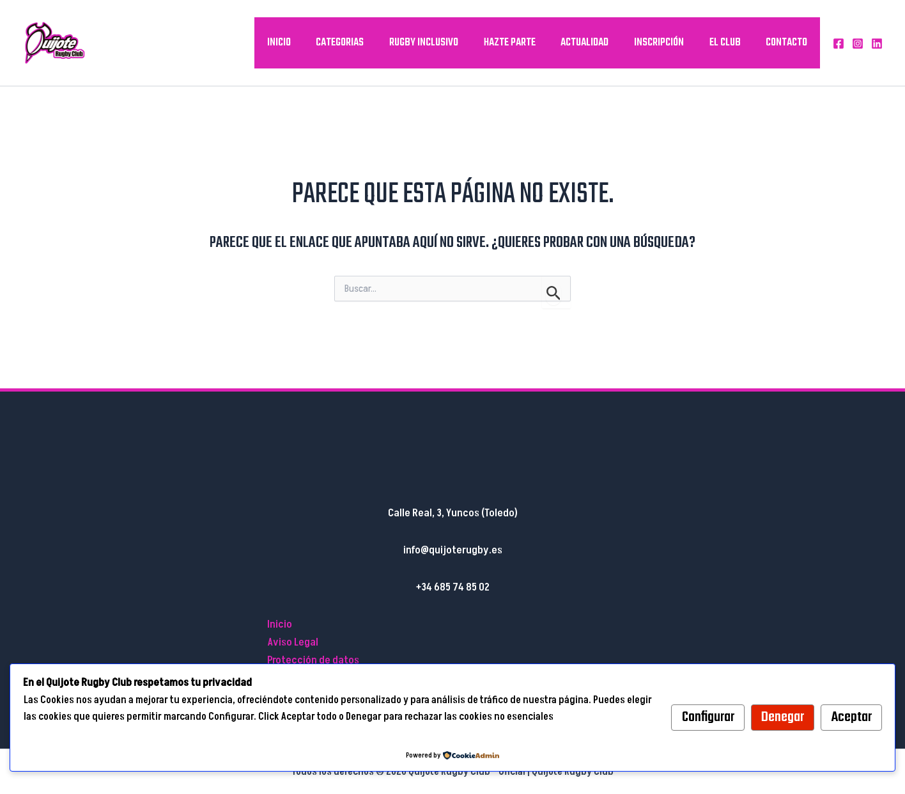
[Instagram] (857, 43)
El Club (726, 42)
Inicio (286, 42)
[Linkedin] (877, 43)
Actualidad (588, 42)
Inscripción (661, 42)
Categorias (347, 42)
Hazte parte (514, 42)
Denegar (782, 717)
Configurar (708, 717)
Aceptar (852, 717)
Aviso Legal (292, 642)
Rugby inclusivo (429, 42)
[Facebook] (838, 43)
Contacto (787, 42)
